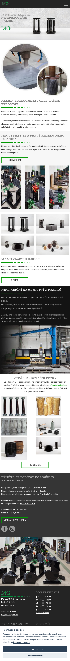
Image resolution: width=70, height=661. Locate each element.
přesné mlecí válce (58, 385)
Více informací (42, 613)
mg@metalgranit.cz (9, 614)
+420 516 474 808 (27, 503)
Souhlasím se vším (35, 649)
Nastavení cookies (21, 642)
